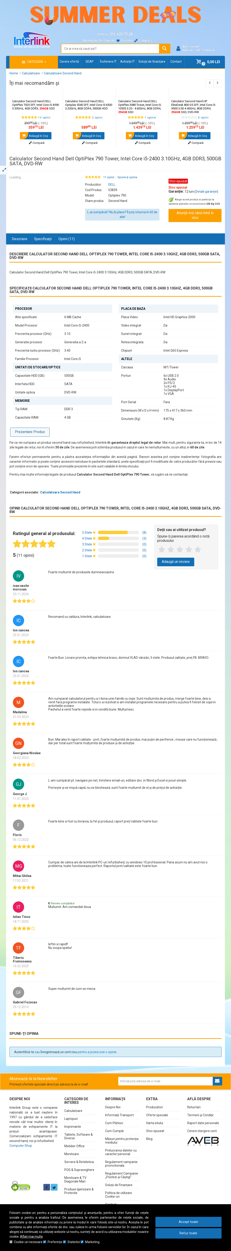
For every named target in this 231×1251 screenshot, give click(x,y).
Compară (36, 143)
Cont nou (208, 50)
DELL (111, 184)
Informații (90, 40)
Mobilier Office (74, 1146)
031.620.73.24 (121, 34)
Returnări (194, 1107)
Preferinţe (55, 1242)
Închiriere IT (108, 61)
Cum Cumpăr (114, 1131)
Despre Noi (112, 1107)
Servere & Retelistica (79, 1162)
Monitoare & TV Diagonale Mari (75, 1179)
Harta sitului (154, 1123)
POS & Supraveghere (79, 1170)
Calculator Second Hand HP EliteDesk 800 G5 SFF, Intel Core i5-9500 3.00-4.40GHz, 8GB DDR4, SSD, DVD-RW (193, 107)
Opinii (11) (66, 239)
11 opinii (108, 177)
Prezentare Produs (30, 432)
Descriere (19, 239)
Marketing (92, 1242)
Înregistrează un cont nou (59, 1052)
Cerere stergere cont (202, 1131)
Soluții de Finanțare (118, 1185)
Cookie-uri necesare (28, 1242)
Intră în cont (191, 50)
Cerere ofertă (69, 61)
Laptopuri (71, 1119)
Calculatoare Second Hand (60, 492)
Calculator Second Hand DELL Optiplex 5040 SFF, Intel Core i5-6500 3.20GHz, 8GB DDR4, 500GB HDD (88, 105)
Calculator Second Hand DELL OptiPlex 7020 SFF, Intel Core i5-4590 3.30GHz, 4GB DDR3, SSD (35, 105)
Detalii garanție (206, 191)
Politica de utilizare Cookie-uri (118, 1194)
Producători (154, 1107)
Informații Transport (119, 1115)
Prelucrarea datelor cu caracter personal (121, 1152)
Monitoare (71, 1154)
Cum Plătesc (114, 1123)
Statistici (73, 1242)
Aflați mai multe (31, 1236)
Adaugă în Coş (34, 135)
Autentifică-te (24, 1052)
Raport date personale (203, 1123)
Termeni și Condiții (200, 1115)
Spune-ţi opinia (127, 177)
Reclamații (107, 40)
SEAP (89, 61)
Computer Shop (20, 1145)
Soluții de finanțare (152, 61)
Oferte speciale (157, 1115)
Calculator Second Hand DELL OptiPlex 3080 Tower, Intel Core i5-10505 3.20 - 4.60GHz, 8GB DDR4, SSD (140, 107)
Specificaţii (43, 239)
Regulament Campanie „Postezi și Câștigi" (121, 1175)
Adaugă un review (176, 561)
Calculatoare (73, 1111)
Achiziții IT (127, 61)
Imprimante (72, 1126)
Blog (149, 1139)
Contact (176, 61)
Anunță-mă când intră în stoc (195, 215)
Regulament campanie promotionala (121, 1163)
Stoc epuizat (155, 1131)
